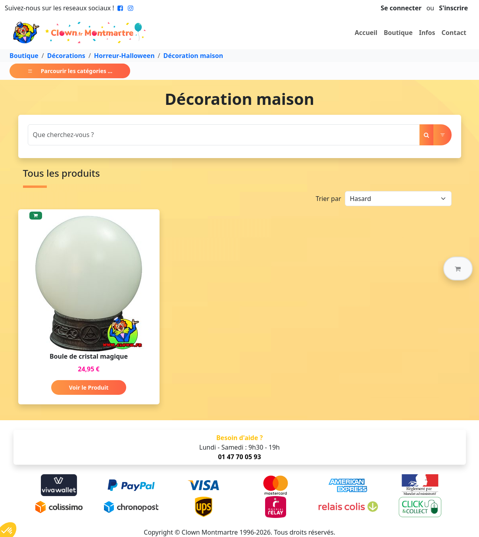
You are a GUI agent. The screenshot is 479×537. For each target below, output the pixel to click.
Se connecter (401, 8)
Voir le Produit (88, 387)
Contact (454, 32)
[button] (458, 268)
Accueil (366, 32)
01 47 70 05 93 (239, 456)
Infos (427, 32)
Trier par (328, 198)
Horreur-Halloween (124, 55)
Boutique (398, 32)
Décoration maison (193, 55)
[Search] (224, 134)
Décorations (66, 55)
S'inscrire (453, 8)
